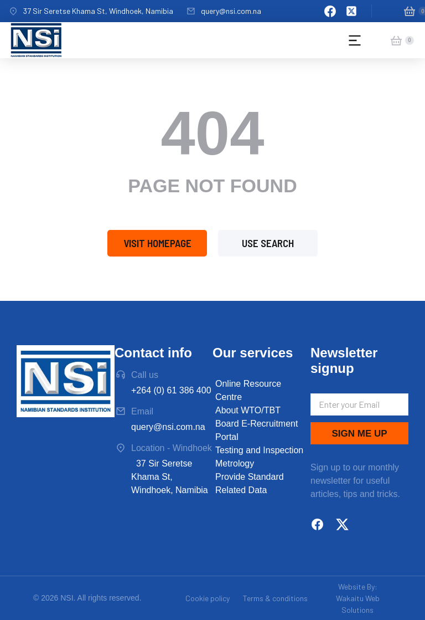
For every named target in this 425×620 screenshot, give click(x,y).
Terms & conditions (275, 598)
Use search (268, 243)
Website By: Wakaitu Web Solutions (358, 598)
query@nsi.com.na (231, 11)
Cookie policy (207, 598)
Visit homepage (157, 243)
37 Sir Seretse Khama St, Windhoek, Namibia (98, 11)
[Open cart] (409, 11)
